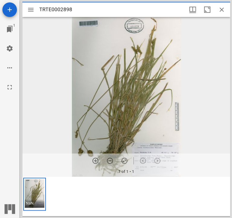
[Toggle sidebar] (31, 9)
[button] (34, 194)
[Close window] (221, 9)
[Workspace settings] (9, 48)
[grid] (126, 196)
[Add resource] (9, 9)
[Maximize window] (207, 9)
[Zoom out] (110, 161)
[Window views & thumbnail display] (192, 9)
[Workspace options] (9, 68)
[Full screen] (9, 87)
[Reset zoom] (124, 161)
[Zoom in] (95, 161)
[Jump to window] (9, 29)
